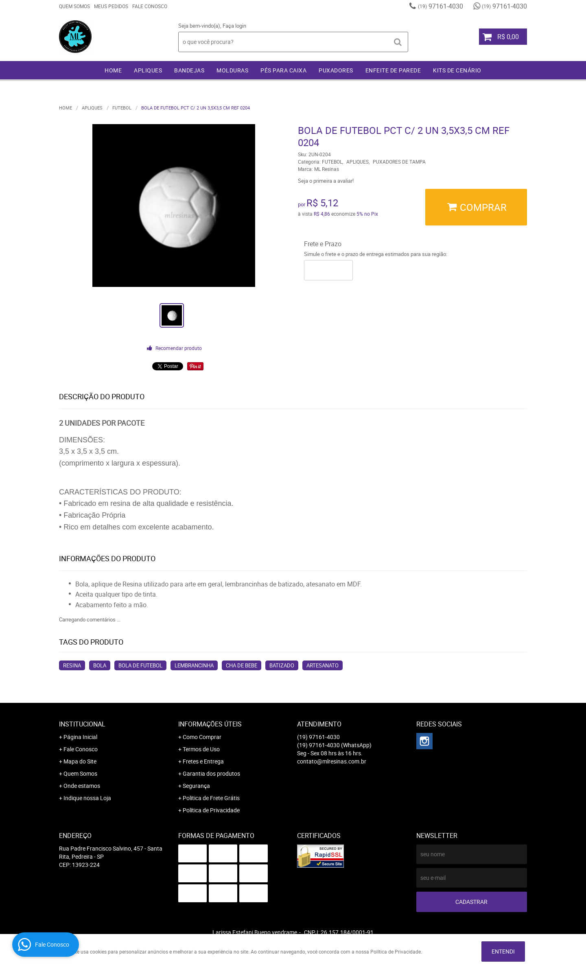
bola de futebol (140, 665)
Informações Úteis (210, 724)
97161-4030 (440, 6)
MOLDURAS (232, 70)
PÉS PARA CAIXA (283, 70)
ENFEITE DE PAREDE (393, 70)
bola (99, 665)
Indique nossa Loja (87, 798)
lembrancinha (194, 665)
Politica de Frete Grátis (211, 798)
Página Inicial (80, 737)
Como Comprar (202, 737)
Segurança (196, 786)
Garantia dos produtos (211, 773)
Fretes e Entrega (203, 761)
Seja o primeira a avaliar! (326, 180)
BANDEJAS (189, 70)
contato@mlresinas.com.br (331, 761)
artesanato (322, 665)
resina (72, 665)
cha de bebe (241, 665)
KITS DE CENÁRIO (457, 70)
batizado (281, 665)
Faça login (234, 25)
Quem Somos (74, 6)
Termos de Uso (201, 749)
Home (113, 70)
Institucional (82, 724)
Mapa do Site (79, 761)
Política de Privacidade (211, 810)
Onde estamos (81, 786)
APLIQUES (148, 70)
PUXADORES (336, 70)
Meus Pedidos (111, 6)
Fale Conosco (149, 6)
